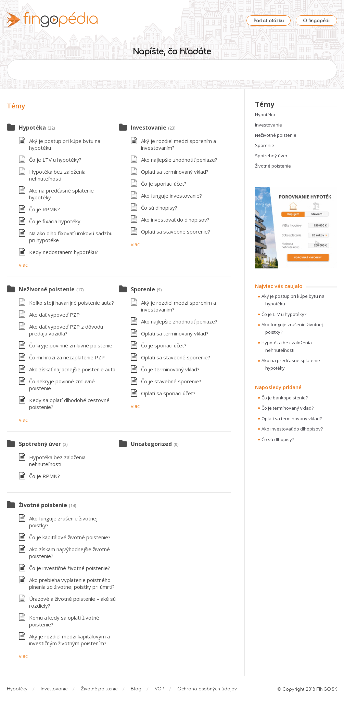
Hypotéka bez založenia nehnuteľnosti (57, 175)
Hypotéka (32, 127)
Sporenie (143, 289)
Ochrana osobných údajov (207, 689)
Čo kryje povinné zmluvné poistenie (70, 345)
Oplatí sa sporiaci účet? (168, 393)
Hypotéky (17, 689)
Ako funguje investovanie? (171, 195)
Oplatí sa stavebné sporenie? (175, 231)
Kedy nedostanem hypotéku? (63, 252)
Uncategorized (151, 444)
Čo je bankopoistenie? (285, 398)
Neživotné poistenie (47, 289)
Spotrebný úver (40, 444)
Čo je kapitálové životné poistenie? (70, 537)
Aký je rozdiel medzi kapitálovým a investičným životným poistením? (69, 640)
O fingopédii (316, 20)
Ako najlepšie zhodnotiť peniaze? (179, 159)
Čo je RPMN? (44, 209)
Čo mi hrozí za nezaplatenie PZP (67, 357)
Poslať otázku (269, 20)
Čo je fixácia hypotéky (54, 221)
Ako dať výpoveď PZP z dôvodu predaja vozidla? (66, 330)
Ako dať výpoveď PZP (54, 314)
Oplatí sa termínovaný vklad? (174, 171)
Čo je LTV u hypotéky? (55, 159)
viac (23, 264)
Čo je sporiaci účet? (164, 183)
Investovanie (148, 127)
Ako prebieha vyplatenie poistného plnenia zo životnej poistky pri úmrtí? (72, 583)
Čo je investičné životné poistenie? (69, 568)
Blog (136, 689)
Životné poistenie (43, 505)
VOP (159, 689)
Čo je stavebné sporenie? (171, 381)
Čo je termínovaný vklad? (170, 369)
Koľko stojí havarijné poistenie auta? (71, 302)
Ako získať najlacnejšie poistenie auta (72, 369)
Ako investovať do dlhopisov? (175, 219)
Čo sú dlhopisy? (159, 207)
